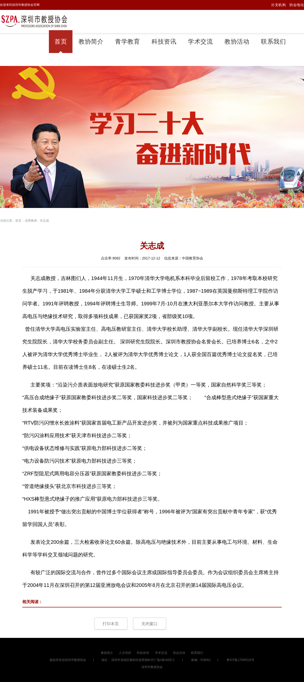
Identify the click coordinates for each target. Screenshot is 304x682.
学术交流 (200, 41)
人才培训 (125, 653)
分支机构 (278, 5)
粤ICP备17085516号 (240, 660)
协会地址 (296, 5)
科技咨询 (143, 653)
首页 (60, 41)
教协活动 (236, 41)
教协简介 (91, 41)
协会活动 (179, 653)
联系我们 (273, 41)
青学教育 (127, 41)
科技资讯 (163, 41)
